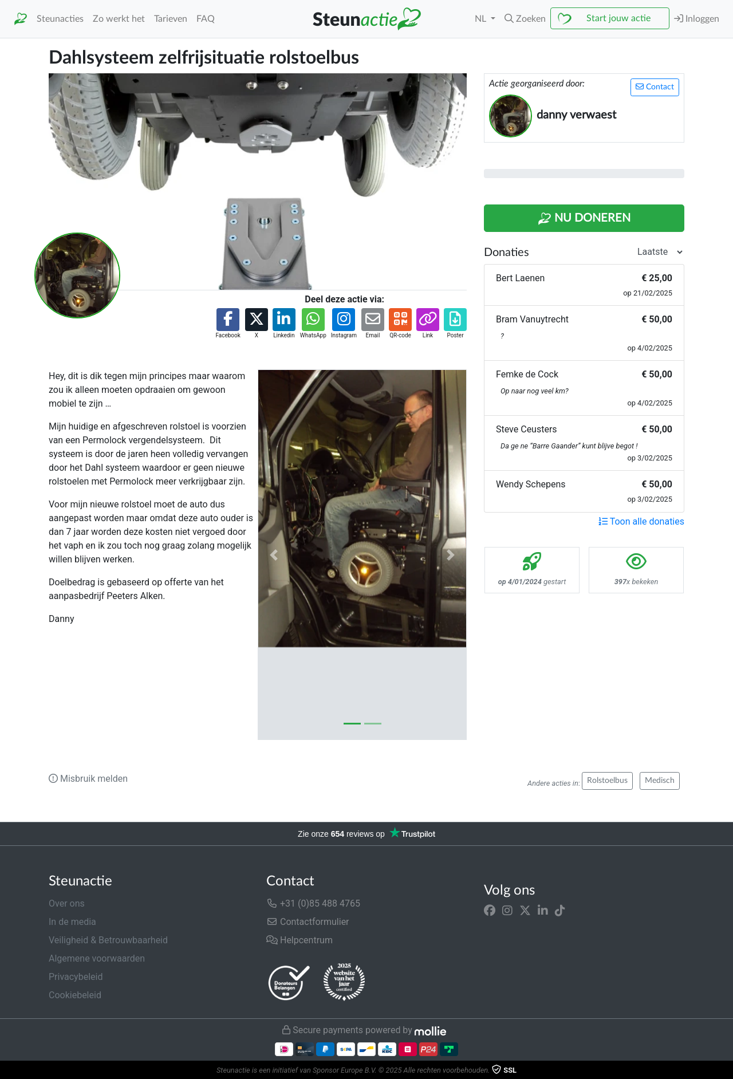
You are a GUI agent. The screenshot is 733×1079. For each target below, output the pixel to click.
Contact (655, 86)
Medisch (660, 781)
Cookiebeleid (75, 995)
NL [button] (481, 18)
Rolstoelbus (607, 781)
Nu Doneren (584, 219)
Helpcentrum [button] (299, 940)
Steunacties (60, 18)
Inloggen (696, 18)
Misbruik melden (88, 778)
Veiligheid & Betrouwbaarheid (108, 940)
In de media (72, 921)
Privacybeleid (76, 976)
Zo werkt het (119, 18)
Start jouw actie (618, 18)
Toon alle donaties (641, 521)
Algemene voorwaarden (97, 958)
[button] (525, 18)
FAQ (205, 18)
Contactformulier (307, 921)
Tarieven (170, 18)
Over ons (67, 903)
